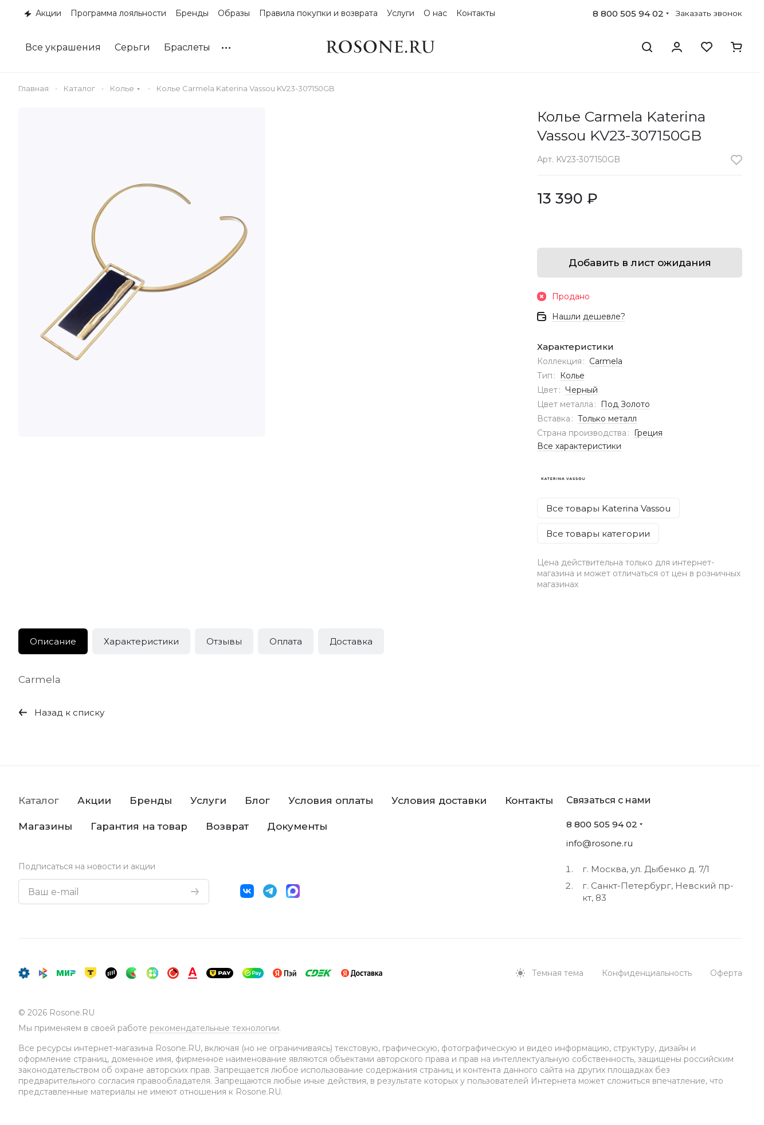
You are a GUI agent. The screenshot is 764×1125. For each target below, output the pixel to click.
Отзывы (224, 641)
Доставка (351, 641)
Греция (648, 433)
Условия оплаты (330, 800)
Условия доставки (439, 800)
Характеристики (141, 641)
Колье (572, 375)
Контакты (529, 800)
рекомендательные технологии (214, 1028)
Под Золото (625, 404)
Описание (53, 641)
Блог (257, 800)
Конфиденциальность (647, 973)
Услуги (208, 800)
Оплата (285, 641)
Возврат (227, 826)
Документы (297, 826)
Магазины (45, 826)
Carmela (605, 361)
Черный (581, 390)
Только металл (607, 418)
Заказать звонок (709, 13)
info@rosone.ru (599, 843)
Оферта (726, 973)
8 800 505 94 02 (628, 13)
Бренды (151, 800)
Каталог (38, 800)
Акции (94, 800)
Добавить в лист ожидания (640, 262)
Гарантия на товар (139, 826)
